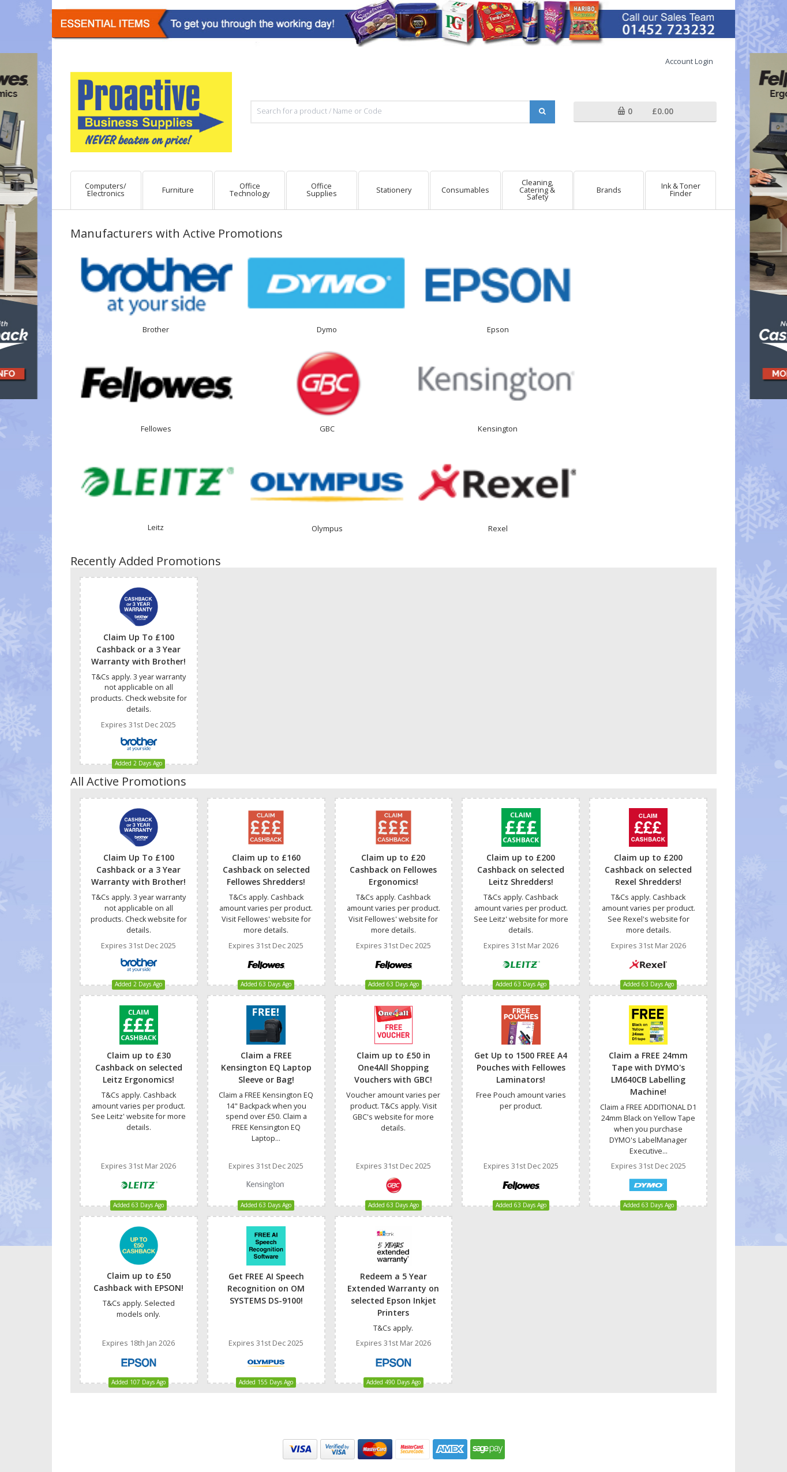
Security (156, 1322)
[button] (645, 112)
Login (152, 1335)
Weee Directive (340, 1322)
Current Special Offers (352, 1309)
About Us (331, 1282)
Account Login (689, 61)
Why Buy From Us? (346, 1296)
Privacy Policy (165, 1296)
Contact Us (507, 1282)
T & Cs (153, 1282)
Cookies (156, 1309)
